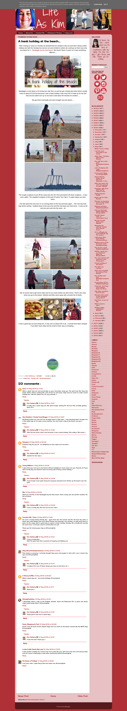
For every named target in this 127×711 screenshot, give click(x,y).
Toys (93, 447)
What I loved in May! (102, 148)
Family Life (35, 378)
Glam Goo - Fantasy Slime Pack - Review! (102, 157)
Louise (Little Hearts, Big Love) (32, 649)
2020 (96, 123)
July (96, 141)
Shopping (95, 430)
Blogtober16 (96, 352)
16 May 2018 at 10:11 (46, 587)
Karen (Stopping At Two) (30, 624)
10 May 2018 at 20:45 (37, 442)
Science (94, 426)
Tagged (94, 439)
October (98, 134)
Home (20, 33)
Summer (94, 437)
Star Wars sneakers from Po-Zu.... (101, 292)
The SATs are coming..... (99, 267)
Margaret (25, 442)
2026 (96, 108)
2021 (96, 120)
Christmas (95, 369)
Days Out (26, 378)
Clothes (94, 371)
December (98, 129)
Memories (95, 407)
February (98, 318)
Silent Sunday (96, 432)
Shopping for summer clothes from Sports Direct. (101, 228)
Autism (94, 342)
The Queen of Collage (29, 661)
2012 (96, 335)
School (94, 424)
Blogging (95, 350)
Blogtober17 (96, 355)
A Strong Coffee (28, 575)
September (99, 137)
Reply (24, 396)
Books (94, 363)
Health (94, 395)
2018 (96, 127)
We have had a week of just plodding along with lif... (101, 296)
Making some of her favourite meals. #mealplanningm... (101, 244)
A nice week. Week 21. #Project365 (101, 173)
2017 (96, 323)
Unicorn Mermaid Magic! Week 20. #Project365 (101, 211)
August (97, 139)
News (93, 411)
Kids (93, 401)
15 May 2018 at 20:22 (48, 624)
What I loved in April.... (100, 304)
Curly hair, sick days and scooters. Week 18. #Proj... (101, 287)
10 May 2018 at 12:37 (56, 417)
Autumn (94, 344)
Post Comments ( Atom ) (36, 699)
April (97, 313)
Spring (94, 435)
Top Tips (94, 445)
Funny (94, 388)
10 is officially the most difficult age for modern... (101, 233)
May (97, 146)
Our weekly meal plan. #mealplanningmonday (102, 278)
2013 (96, 333)
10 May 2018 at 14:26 (46, 430)
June (97, 144)
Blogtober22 (96, 361)
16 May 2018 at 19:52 (52, 649)
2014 (96, 330)
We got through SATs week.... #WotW (100, 222)
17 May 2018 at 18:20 (46, 661)
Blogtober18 (96, 357)
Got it (106, 4)
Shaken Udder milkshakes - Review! (99, 309)
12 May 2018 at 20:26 (42, 575)
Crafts (94, 376)
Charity (94, 365)
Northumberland (45, 378)
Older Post (83, 696)
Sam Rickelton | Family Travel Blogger (35, 417)
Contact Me (40, 33)
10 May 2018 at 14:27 (46, 403)
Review (94, 422)
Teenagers (95, 441)
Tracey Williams (27, 465)
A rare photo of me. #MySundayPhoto (101, 283)
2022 (96, 118)
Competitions (96, 374)
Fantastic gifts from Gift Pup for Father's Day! (101, 190)
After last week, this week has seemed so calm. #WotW (101, 185)
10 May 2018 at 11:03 (35, 388)
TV (93, 449)
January (98, 320)
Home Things (96, 397)
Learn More (98, 4)
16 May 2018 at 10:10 (46, 537)
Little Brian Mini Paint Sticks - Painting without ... (101, 239)
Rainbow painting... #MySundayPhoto (101, 207)
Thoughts (95, 443)
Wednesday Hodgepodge (100, 451)
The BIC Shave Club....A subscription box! (101, 217)
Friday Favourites (97, 386)
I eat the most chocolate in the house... (101, 152)
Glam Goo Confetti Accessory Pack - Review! (101, 272)
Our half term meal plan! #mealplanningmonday (102, 163)
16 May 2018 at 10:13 (46, 637)
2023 (96, 115)
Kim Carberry (31, 403)
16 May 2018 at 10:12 (46, 612)
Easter (94, 380)
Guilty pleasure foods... (100, 194)
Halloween (95, 392)
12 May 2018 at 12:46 (52, 550)
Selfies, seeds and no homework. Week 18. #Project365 (101, 253)
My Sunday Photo (98, 409)
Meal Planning (97, 405)
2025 (96, 111)
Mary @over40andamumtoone (33, 550)
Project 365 (96, 418)
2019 (96, 125)
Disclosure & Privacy (55, 33)
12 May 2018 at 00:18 (33, 492)
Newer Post (23, 696)
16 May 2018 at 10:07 (46, 453)
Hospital (94, 399)
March (97, 315)
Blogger (67, 706)
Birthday (94, 348)
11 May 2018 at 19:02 (41, 465)
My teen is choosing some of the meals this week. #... (102, 202)
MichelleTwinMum (28, 599)
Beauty (94, 346)
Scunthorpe (96, 428)
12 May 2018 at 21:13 (43, 599)
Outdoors (95, 416)
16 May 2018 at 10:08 (46, 478)
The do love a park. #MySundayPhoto (101, 248)
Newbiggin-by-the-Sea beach (42, 50)
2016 (96, 326)
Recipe (94, 420)
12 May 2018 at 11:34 (45, 517)
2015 (96, 328)
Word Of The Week (98, 458)
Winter (94, 456)
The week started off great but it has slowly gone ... (102, 259)
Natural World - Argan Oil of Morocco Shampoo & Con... (101, 179)
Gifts (93, 390)
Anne (24, 388)
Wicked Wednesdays (99, 454)
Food (93, 384)
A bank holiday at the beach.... (101, 263)
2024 (96, 113)
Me (93, 403)
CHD (93, 367)
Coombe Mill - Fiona (29, 517)
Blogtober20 (96, 359)
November (98, 132)
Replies (26, 400)
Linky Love (68, 33)
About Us (29, 33)
